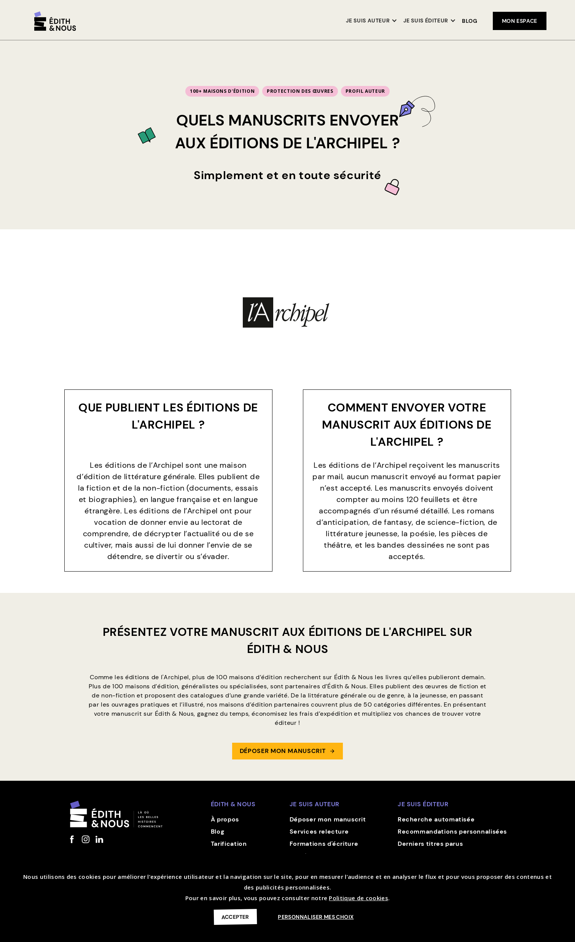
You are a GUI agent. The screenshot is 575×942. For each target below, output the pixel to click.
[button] (371, 21)
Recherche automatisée (436, 819)
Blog (470, 20)
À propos (225, 819)
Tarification (229, 844)
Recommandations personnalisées (452, 832)
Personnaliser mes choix (316, 916)
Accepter (235, 916)
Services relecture (319, 832)
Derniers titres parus (430, 844)
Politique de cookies (358, 898)
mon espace (519, 20)
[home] (55, 21)
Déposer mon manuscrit (328, 819)
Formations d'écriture (324, 844)
